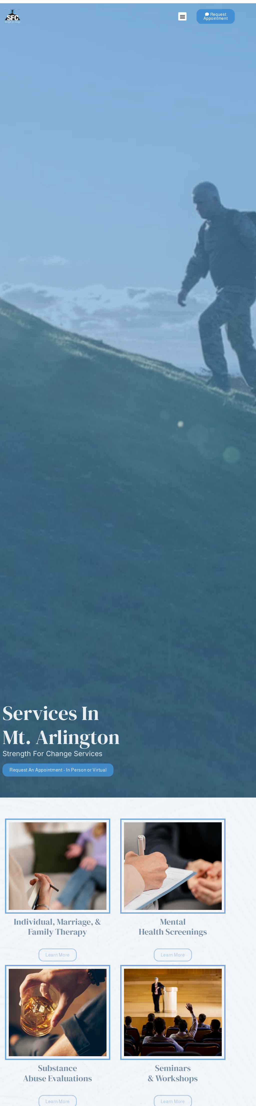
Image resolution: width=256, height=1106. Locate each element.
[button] (182, 16)
